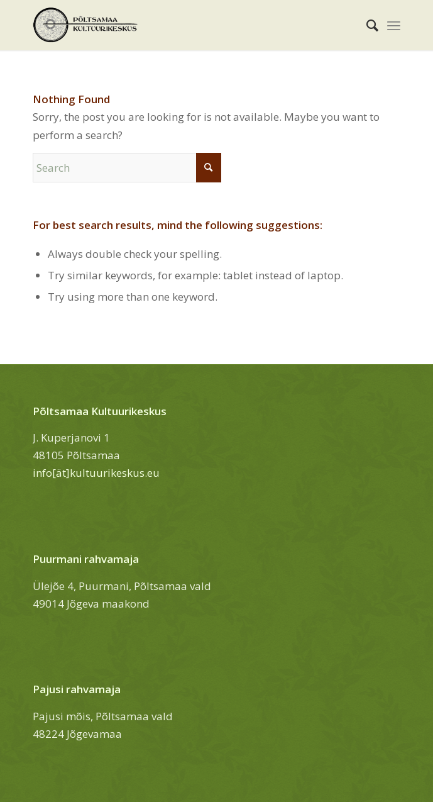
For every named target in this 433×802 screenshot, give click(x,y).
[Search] (366, 25)
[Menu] (393, 25)
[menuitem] (366, 25)
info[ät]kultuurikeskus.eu (96, 472)
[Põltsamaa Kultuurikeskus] (180, 25)
